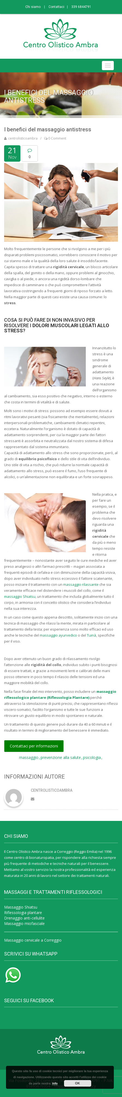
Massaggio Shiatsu (20, 907)
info (54, 1083)
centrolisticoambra (23, 138)
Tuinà (91, 635)
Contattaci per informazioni (34, 746)
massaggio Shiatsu (19, 596)
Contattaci (56, 7)
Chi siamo (33, 7)
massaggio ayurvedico (58, 635)
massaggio (28, 757)
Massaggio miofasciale (24, 923)
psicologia (92, 757)
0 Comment (55, 138)
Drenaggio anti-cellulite (24, 918)
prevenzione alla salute (61, 757)
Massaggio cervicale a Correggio (33, 940)
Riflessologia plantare (23, 912)
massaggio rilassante (81, 584)
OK (77, 1083)
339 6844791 (81, 7)
